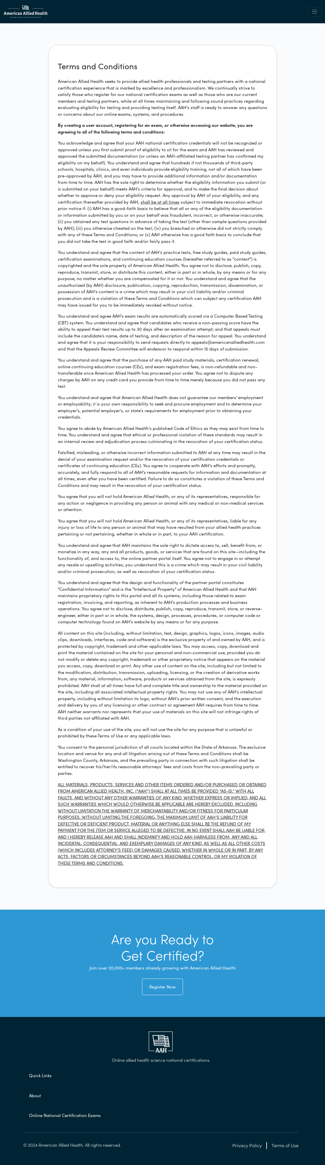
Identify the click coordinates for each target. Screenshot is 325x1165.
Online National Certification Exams (65, 1115)
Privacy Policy (247, 1145)
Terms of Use (285, 1145)
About (35, 1095)
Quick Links (40, 1075)
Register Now (162, 987)
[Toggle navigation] (315, 12)
